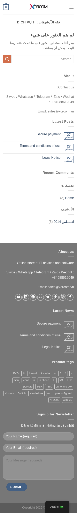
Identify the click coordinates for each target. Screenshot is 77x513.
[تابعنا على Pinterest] (33, 297)
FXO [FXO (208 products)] (15, 373)
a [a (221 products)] (55, 373)
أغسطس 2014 (64, 221)
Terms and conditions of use (40, 146)
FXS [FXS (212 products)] (69, 380)
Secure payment (49, 134)
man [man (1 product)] (16, 380)
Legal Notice (51, 157)
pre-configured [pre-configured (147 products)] (63, 393)
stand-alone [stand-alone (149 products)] (36, 393)
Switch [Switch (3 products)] (22, 393)
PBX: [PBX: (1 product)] (40, 386)
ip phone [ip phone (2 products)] (44, 380)
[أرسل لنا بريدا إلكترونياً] (40, 297)
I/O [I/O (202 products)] (61, 380)
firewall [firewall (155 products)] (33, 373)
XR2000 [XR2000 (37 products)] (54, 399)
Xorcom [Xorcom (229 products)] (9, 393)
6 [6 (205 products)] (60, 373)
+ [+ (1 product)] (71, 373)
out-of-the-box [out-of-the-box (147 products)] (64, 386)
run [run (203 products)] (49, 393)
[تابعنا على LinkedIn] (25, 297)
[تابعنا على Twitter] (48, 297)
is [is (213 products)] (34, 380)
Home (69, 198)
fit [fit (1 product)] (24, 373)
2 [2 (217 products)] (66, 373)
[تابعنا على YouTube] (18, 297)
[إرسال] (7, 59)
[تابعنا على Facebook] (70, 297)
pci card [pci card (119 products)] (27, 386)
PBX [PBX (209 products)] (49, 386)
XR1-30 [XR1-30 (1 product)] (67, 399)
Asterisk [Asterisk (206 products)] (45, 373)
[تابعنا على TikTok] (55, 297)
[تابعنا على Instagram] (62, 297)
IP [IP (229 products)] (54, 380)
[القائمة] (71, 7)
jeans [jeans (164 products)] (26, 380)
